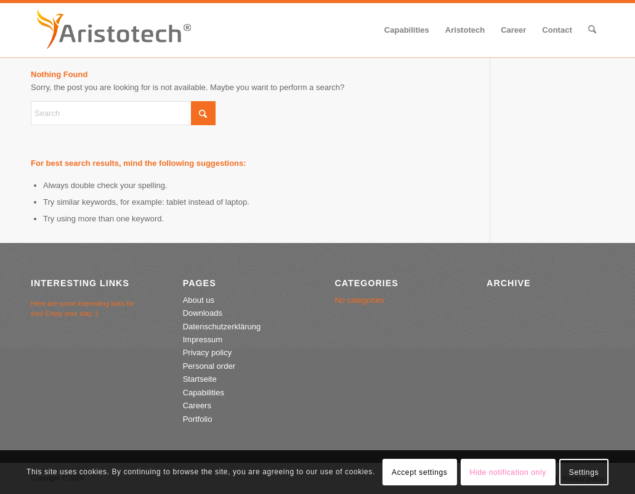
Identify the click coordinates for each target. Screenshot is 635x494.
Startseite (200, 379)
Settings (584, 472)
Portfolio (197, 419)
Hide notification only (508, 472)
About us (198, 300)
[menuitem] (406, 30)
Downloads (202, 313)
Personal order (209, 366)
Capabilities (203, 392)
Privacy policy (207, 352)
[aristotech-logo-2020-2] (114, 30)
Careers (197, 405)
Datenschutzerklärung (222, 326)
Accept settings (419, 472)
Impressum (202, 339)
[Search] (592, 30)
